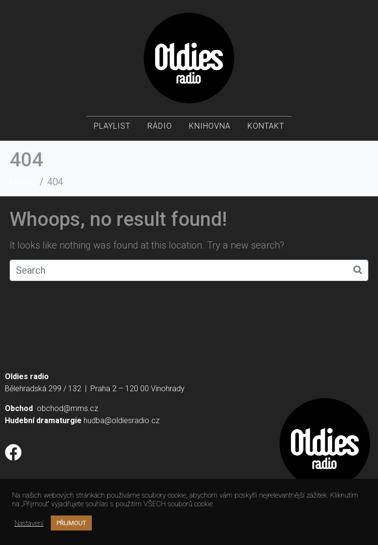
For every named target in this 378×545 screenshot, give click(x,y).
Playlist (112, 126)
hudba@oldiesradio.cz (122, 420)
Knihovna (210, 126)
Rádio (159, 126)
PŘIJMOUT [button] (71, 523)
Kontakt (265, 126)
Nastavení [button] (29, 523)
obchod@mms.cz (67, 408)
